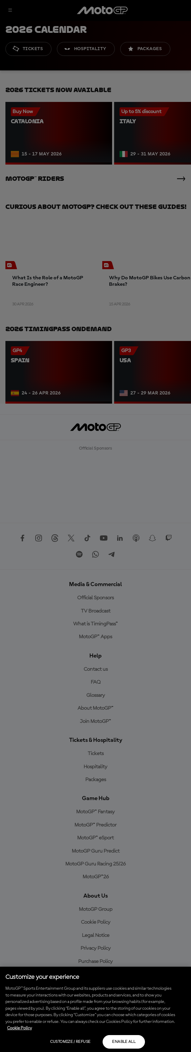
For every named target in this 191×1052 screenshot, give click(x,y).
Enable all (123, 1042)
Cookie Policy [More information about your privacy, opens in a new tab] (19, 1028)
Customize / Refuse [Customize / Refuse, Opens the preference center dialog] (70, 1042)
